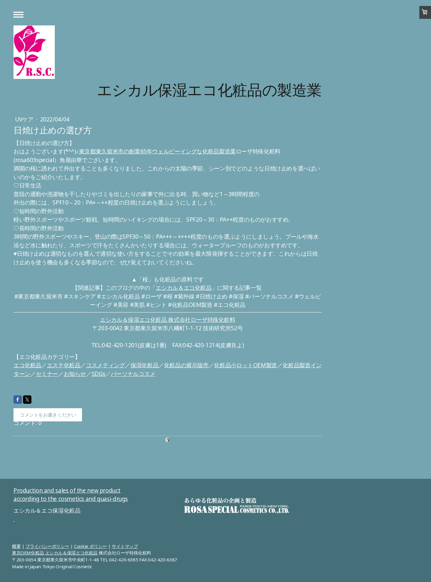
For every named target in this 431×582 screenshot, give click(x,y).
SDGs (98, 374)
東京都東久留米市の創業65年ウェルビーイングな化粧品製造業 (157, 151)
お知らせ (75, 374)
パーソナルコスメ (133, 374)
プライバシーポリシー (47, 546)
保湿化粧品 (144, 365)
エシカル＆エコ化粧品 (183, 288)
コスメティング (105, 365)
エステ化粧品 (64, 365)
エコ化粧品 (27, 365)
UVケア (25, 119)
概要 (16, 546)
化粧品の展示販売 (186, 365)
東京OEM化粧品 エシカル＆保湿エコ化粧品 (55, 553)
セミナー (47, 374)
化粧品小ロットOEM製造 (245, 365)
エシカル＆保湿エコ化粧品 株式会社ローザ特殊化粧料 (167, 320)
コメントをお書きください (48, 415)
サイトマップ (125, 546)
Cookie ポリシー (90, 546)
